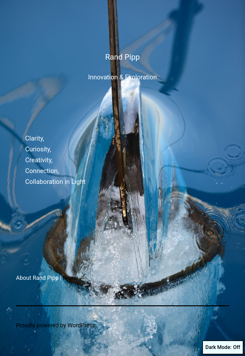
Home (70, 277)
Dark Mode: (222, 347)
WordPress (81, 325)
